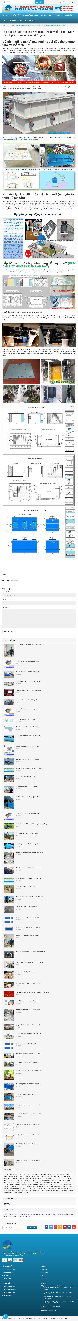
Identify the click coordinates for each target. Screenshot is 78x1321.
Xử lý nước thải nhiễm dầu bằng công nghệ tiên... (29, 1033)
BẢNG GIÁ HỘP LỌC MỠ (64, 1188)
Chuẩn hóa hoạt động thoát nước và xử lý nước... (29, 681)
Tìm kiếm (44, 1269)
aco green (35, 1174)
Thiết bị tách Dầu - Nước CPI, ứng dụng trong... (28, 868)
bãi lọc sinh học (67, 1180)
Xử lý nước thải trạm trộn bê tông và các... (27, 719)
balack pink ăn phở (9, 1182)
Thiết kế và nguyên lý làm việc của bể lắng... (28, 727)
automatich (7, 1178)
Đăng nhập (45, 1272)
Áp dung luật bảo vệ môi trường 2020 (42, 1176)
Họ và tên (5, 592)
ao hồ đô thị (27, 1176)
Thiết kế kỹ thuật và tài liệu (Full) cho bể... (27, 1144)
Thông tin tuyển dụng (9, 1269)
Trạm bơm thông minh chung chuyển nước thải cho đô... (31, 951)
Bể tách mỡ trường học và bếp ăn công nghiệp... (29, 1113)
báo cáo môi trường (35, 1190)
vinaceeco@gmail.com (50, 1310)
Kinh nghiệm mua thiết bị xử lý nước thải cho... (28, 1160)
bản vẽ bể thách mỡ (56, 1184)
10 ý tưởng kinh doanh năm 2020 (13, 1174)
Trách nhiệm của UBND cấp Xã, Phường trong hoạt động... (32, 824)
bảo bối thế (25, 1190)
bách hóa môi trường (35, 1178)
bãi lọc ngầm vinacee (43, 1180)
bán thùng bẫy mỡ (48, 1182)
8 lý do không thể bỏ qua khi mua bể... (26, 972)
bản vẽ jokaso (14, 1186)
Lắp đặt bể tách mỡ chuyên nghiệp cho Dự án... (29, 797)
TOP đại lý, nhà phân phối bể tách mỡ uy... (27, 746)
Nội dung (5, 607)
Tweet (4, 574)
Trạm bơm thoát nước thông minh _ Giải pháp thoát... (30, 896)
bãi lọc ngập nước (56, 1180)
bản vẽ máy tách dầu (42, 1186)
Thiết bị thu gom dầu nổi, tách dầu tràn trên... (28, 759)
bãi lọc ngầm (60, 1178)
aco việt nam (51, 1174)
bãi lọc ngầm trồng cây (29, 1180)
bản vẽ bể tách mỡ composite (23, 1184)
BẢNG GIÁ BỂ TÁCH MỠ (30, 1188)
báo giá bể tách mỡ (61, 1190)
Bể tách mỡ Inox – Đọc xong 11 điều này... (27, 661)
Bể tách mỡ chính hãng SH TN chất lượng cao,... (29, 927)
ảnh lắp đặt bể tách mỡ (15, 1176)
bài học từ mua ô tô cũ (49, 1178)
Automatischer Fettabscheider (20, 1178)
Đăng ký (44, 1275)
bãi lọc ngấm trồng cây (15, 1180)
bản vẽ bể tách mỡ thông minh (41, 1184)
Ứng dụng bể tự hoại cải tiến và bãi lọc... (27, 833)
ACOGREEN (60, 1174)
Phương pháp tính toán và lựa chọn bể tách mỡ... (29, 878)
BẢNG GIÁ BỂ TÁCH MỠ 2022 (47, 1188)
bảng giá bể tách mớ (15, 1188)
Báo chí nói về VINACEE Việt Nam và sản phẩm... (29, 1070)
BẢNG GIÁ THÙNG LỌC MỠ (12, 1190)
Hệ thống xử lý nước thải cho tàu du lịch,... (27, 1094)
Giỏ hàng (44, 1278)
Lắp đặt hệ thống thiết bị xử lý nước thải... (27, 935)
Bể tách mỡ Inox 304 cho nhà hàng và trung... (28, 709)
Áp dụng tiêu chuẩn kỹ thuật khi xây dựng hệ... (28, 1025)
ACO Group (43, 1174)
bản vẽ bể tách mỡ (59, 1182)
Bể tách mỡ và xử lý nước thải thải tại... (26, 1043)
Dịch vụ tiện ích (7, 1275)
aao (25, 1174)
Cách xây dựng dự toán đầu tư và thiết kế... (27, 1062)
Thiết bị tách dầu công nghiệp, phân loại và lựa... (29, 1053)
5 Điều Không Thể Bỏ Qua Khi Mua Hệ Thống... (29, 644)
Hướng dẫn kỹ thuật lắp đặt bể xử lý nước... (27, 1124)
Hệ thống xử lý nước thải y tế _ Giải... (26, 886)
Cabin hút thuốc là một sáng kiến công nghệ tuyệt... (30, 962)
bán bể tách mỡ (20, 1182)
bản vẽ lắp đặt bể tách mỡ (27, 1186)
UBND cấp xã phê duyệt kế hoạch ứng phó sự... (29, 690)
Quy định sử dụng (8, 1295)
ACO (29, 1174)
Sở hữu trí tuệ (7, 1278)
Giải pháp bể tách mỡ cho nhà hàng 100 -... (27, 700)
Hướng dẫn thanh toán (9, 1289)
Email (4, 599)
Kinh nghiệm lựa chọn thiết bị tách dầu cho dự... (29, 1105)
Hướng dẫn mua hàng (9, 1286)
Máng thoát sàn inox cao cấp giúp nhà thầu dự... (29, 1009)
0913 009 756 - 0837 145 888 (52, 1306)
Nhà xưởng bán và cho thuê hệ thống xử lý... (28, 844)
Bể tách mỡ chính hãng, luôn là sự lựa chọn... (28, 917)
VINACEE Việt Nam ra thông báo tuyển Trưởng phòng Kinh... (32, 992)
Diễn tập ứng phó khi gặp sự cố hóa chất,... (27, 776)
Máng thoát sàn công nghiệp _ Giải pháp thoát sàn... (30, 852)
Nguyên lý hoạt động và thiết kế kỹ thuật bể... (28, 1134)
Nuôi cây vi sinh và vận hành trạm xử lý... (27, 906)
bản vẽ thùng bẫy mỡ (55, 1186)
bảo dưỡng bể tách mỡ (48, 1190)
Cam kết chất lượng (8, 1272)
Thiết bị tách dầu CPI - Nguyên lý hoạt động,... (28, 671)
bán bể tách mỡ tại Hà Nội (34, 1182)
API (55, 1176)
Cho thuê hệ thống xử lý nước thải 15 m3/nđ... (28, 735)
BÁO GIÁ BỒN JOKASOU (21, 1192)
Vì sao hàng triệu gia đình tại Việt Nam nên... (28, 1001)
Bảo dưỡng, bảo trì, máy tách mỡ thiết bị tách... (28, 983)
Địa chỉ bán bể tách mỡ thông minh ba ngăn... (28, 813)
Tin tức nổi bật (10, 640)
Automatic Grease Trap (64, 1176)
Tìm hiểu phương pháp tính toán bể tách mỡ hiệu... (29, 768)
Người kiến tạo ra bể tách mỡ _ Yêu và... (27, 786)
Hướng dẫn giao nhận (9, 1292)
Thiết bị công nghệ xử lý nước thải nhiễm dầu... (28, 1084)
